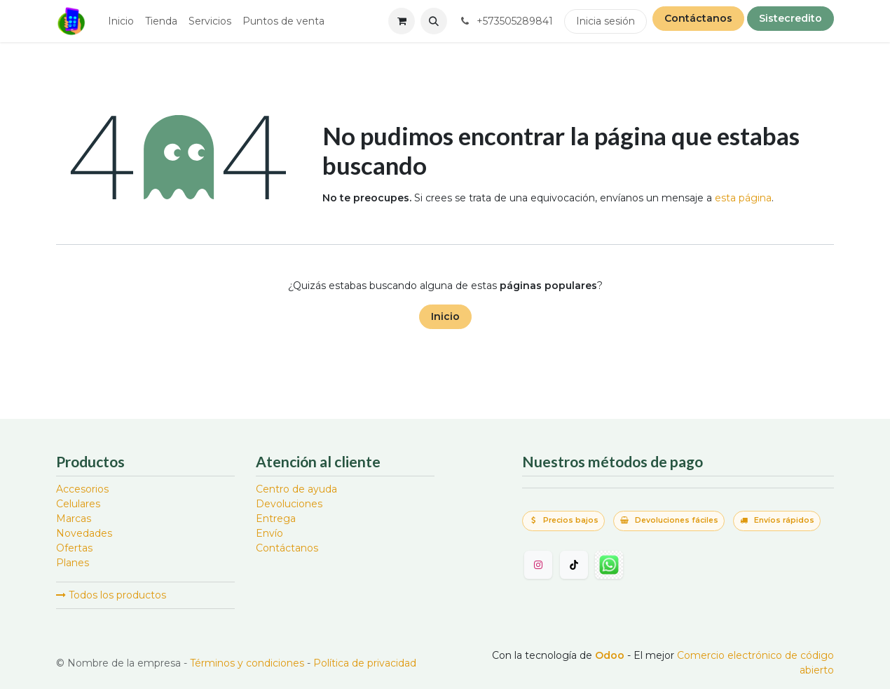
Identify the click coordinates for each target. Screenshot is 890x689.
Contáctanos (698, 18)
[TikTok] (574, 565)
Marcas (73, 518)
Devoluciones (289, 503)
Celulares (78, 503)
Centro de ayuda (296, 489)
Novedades (84, 533)
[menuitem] (120, 21)
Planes (72, 562)
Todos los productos (111, 595)
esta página (743, 198)
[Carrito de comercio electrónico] (401, 21)
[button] (433, 21)
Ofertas (74, 548)
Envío (269, 533)
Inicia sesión (605, 21)
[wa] (609, 565)
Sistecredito (790, 18)
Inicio (445, 316)
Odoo (611, 655)
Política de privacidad (364, 663)
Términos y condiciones (247, 663)
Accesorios (82, 489)
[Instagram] (538, 565)
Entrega (276, 518)
